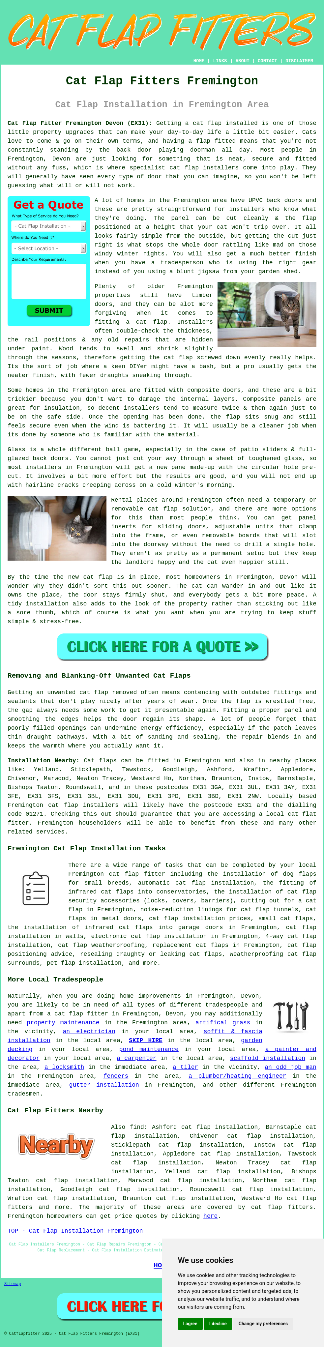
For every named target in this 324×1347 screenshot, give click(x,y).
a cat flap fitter (77, 1013)
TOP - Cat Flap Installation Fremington (75, 1231)
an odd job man (290, 1067)
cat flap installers (204, 167)
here (210, 1216)
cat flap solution (179, 509)
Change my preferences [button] (263, 1323)
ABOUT (243, 61)
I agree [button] (190, 1323)
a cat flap (146, 322)
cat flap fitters (282, 1207)
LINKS (220, 61)
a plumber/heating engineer (237, 1076)
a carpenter (136, 1058)
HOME (199, 61)
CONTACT (267, 61)
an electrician (89, 1031)
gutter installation (104, 1085)
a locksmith (64, 1067)
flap (233, 417)
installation (47, 603)
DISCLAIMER (299, 61)
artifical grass (222, 1022)
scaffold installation (267, 1058)
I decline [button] (218, 1323)
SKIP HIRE (145, 1040)
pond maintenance (149, 1049)
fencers (116, 1076)
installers (247, 209)
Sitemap (12, 1284)
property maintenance (63, 1022)
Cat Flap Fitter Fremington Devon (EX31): (80, 123)
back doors (51, 458)
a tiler (185, 1067)
